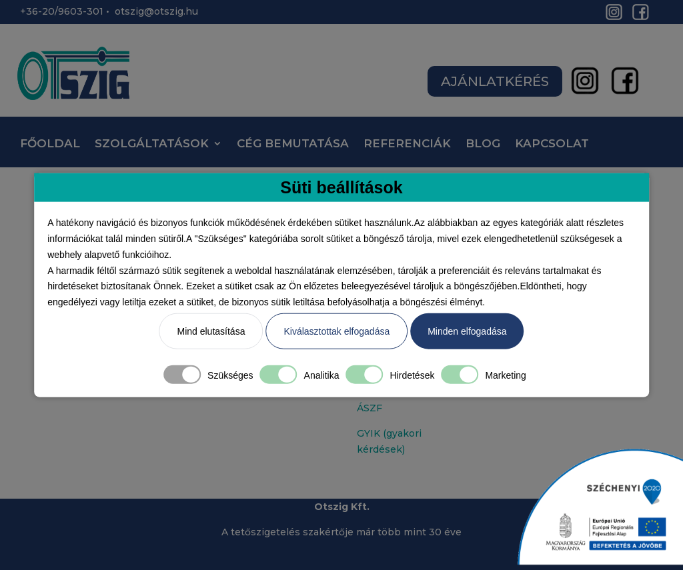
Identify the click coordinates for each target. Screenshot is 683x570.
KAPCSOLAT (552, 144)
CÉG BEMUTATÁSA (293, 144)
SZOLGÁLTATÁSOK (152, 144)
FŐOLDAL (50, 144)
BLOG (483, 144)
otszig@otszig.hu (156, 11)
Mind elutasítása (211, 331)
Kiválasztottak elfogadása (336, 331)
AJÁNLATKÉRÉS (495, 81)
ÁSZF (369, 408)
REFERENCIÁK (407, 144)
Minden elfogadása (467, 331)
